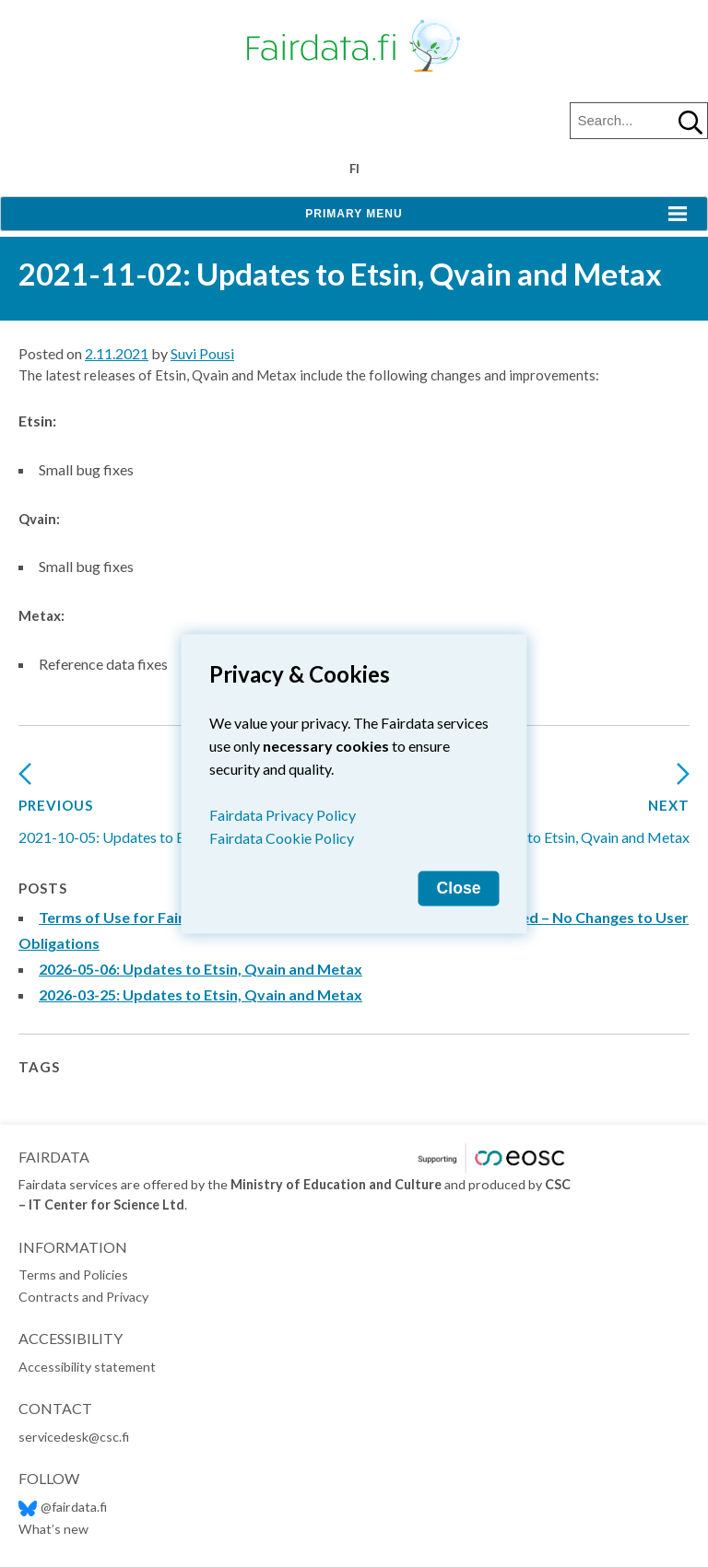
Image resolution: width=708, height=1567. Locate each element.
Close (459, 887)
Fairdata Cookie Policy (281, 837)
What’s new (53, 1529)
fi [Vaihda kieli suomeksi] (354, 168)
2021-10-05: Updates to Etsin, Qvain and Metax (170, 810)
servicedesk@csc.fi (73, 1436)
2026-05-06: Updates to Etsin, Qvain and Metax (200, 968)
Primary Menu (353, 213)
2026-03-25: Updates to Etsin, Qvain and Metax (200, 994)
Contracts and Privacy (83, 1296)
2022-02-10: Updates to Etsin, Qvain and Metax (538, 810)
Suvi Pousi (202, 353)
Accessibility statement (87, 1366)
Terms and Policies (73, 1274)
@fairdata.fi (62, 1506)
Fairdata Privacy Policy (282, 814)
